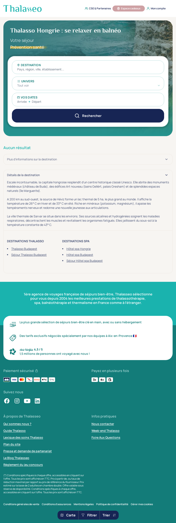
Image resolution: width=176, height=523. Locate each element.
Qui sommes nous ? (17, 424)
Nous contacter (103, 424)
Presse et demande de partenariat (27, 451)
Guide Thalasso (14, 431)
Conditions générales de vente (21, 504)
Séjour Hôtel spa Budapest (84, 261)
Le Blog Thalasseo (16, 458)
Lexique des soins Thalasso (23, 437)
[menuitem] (96, 8)
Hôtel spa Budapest (79, 255)
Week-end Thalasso (106, 431)
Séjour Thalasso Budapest (29, 255)
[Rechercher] (88, 116)
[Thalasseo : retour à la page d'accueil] (22, 8)
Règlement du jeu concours (23, 465)
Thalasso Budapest (24, 249)
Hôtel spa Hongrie (78, 249)
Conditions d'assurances (56, 504)
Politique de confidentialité (112, 504)
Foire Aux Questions (106, 437)
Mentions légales (84, 504)
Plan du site (11, 444)
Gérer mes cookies (142, 504)
